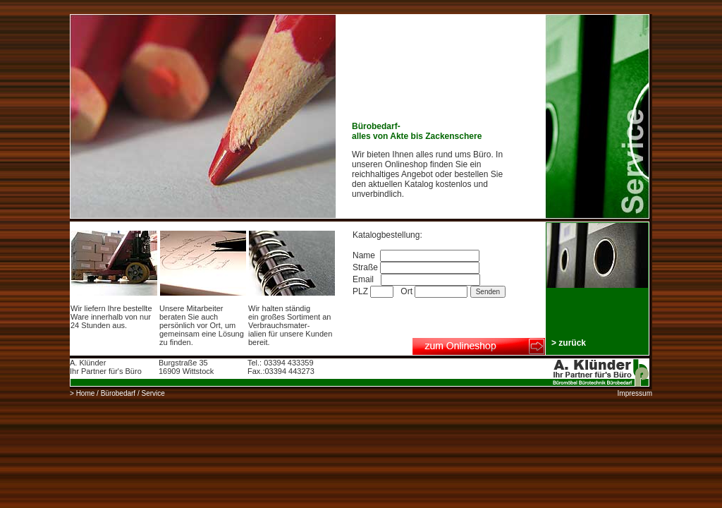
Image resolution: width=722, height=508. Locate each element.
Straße (416, 267)
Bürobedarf (118, 393)
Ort (435, 291)
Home (85, 393)
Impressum (635, 393)
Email (416, 279)
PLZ (374, 291)
